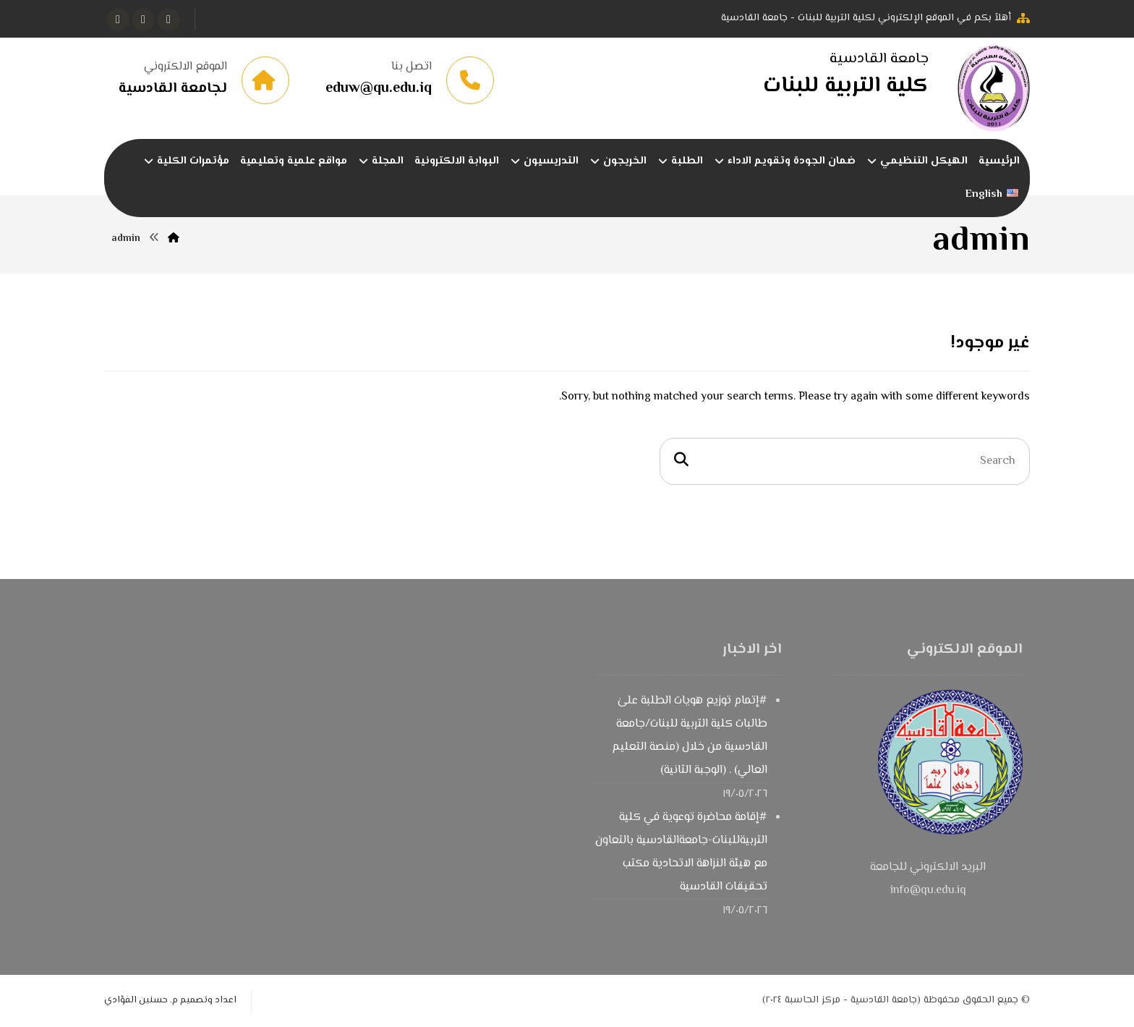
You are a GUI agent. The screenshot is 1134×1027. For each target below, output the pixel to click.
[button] (168, 19)
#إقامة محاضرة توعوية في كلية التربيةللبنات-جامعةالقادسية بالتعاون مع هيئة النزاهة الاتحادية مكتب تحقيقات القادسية (681, 852)
